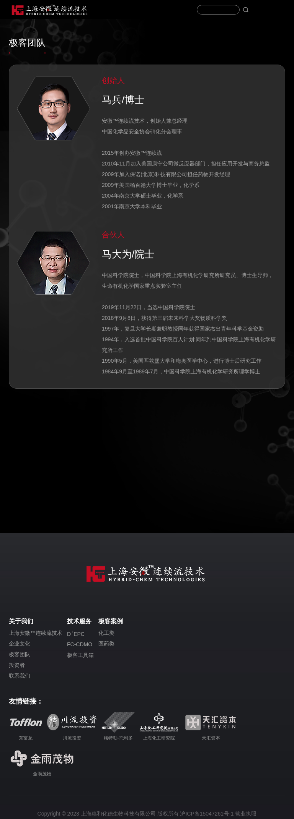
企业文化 (19, 644)
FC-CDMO (79, 644)
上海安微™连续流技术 (35, 633)
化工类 (106, 633)
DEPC (76, 633)
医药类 (106, 644)
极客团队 (19, 654)
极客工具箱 (80, 655)
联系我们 (19, 676)
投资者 (17, 665)
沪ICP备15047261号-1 (207, 814)
